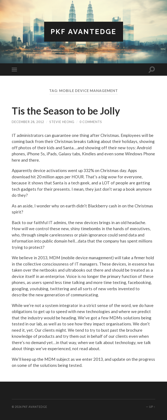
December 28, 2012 (28, 122)
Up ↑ (152, 407)
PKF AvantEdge (84, 32)
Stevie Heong (61, 122)
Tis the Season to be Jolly (66, 111)
